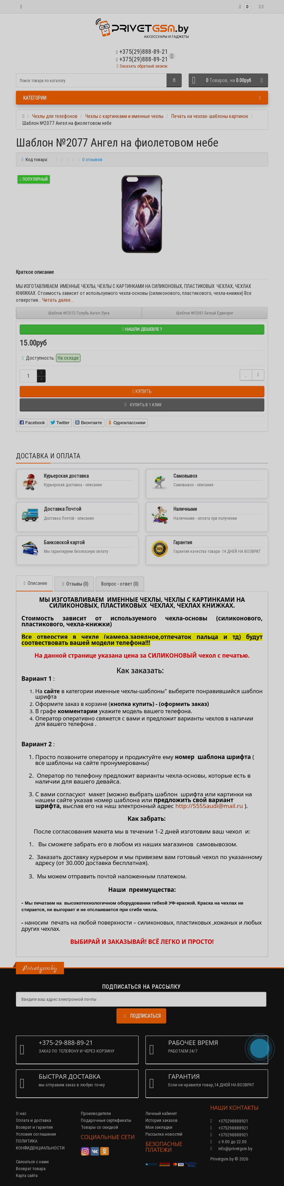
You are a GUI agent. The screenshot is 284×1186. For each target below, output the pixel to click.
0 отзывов (92, 159)
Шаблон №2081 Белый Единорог (204, 313)
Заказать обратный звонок (141, 66)
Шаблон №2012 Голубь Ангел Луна (79, 313)
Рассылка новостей (163, 1134)
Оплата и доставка (33, 1120)
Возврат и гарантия (34, 1127)
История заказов (161, 1120)
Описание (34, 583)
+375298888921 (229, 1128)
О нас (21, 1113)
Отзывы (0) (74, 584)
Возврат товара (31, 1169)
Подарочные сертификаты (106, 1120)
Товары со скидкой (99, 1127)
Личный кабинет (161, 1113)
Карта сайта (27, 1175)
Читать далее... (58, 300)
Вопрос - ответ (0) (120, 584)
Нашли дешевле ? (142, 329)
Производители (96, 1113)
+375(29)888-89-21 (142, 59)
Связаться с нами (32, 1162)
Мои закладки (158, 1127)
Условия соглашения (36, 1134)
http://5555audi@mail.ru (209, 806)
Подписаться (141, 1016)
